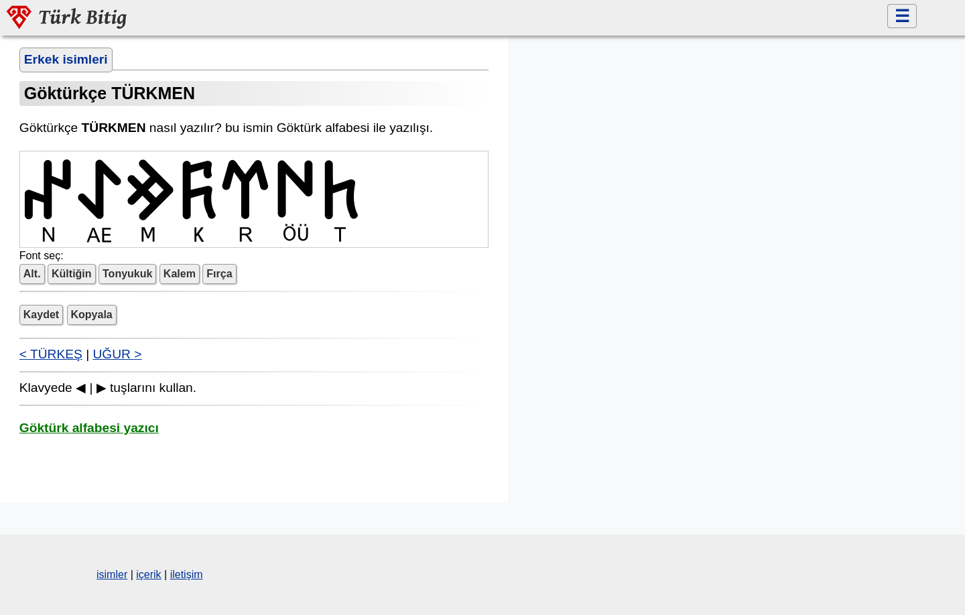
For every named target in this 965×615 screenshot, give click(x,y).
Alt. (32, 273)
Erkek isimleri (66, 59)
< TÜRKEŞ (50, 354)
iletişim (186, 574)
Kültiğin (72, 273)
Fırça (219, 273)
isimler (111, 574)
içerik (148, 574)
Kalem (180, 273)
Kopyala (92, 314)
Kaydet (41, 314)
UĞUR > (116, 354)
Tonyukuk (127, 273)
